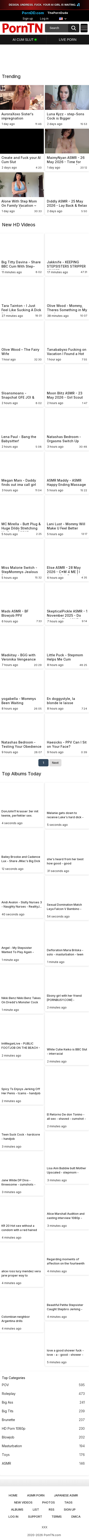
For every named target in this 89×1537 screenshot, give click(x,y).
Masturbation (43, 1446)
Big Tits (43, 1411)
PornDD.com (33, 13)
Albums (17, 1509)
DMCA (76, 1516)
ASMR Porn (35, 1495)
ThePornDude (57, 13)
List (36, 1509)
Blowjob (43, 1437)
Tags (68, 1502)
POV (43, 1385)
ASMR (43, 1464)
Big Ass (43, 1403)
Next (55, 762)
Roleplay (43, 1394)
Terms (57, 1516)
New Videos (23, 1502)
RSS (51, 1509)
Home (13, 1495)
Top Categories (13, 1378)
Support (35, 1516)
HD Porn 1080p (43, 1429)
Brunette (43, 1420)
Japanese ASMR (66, 1495)
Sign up (28, 18)
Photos (48, 1502)
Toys (43, 1455)
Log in (44, 18)
